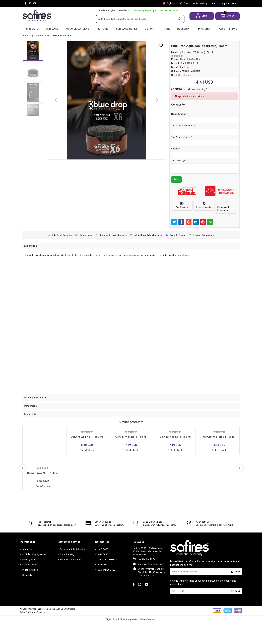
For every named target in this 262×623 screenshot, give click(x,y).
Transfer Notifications (70, 559)
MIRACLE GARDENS (77, 28)
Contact (214, 3)
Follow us (139, 542)
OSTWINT (150, 28)
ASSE (167, 28)
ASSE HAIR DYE (228, 28)
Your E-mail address (181, 137)
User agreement (30, 559)
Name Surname (179, 114)
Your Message (179, 160)
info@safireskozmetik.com (148, 563)
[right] (240, 468)
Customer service (69, 542)
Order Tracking (200, 3)
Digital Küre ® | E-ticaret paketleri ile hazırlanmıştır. (131, 619)
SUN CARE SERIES (126, 28)
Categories (102, 542)
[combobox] (174, 591)
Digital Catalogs (30, 570)
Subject (175, 148)
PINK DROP (204, 28)
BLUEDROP (183, 28)
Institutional (27, 542)
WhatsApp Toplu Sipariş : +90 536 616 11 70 (156, 10)
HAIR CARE (31, 28)
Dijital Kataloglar (106, 10)
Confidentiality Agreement (34, 554)
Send (176, 179)
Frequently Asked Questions (73, 549)
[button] (201, 16)
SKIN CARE (51, 28)
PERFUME (102, 28)
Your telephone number (183, 125)
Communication (30, 564)
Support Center (229, 3)
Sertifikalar (124, 10)
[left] (22, 468)
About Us (27, 549)
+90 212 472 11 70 (144, 558)
